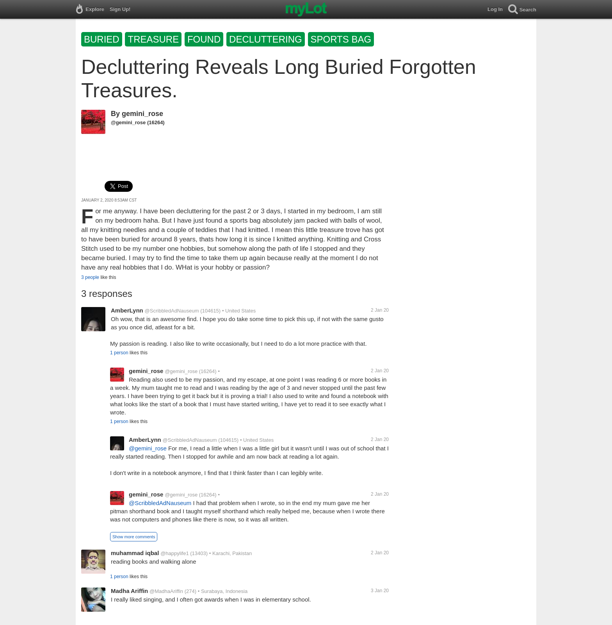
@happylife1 (174, 553)
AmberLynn (127, 310)
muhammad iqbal (135, 553)
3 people (90, 277)
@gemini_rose (128, 122)
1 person (119, 352)
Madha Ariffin (129, 591)
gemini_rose (142, 114)
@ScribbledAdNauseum (172, 311)
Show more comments (133, 536)
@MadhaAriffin (166, 591)
